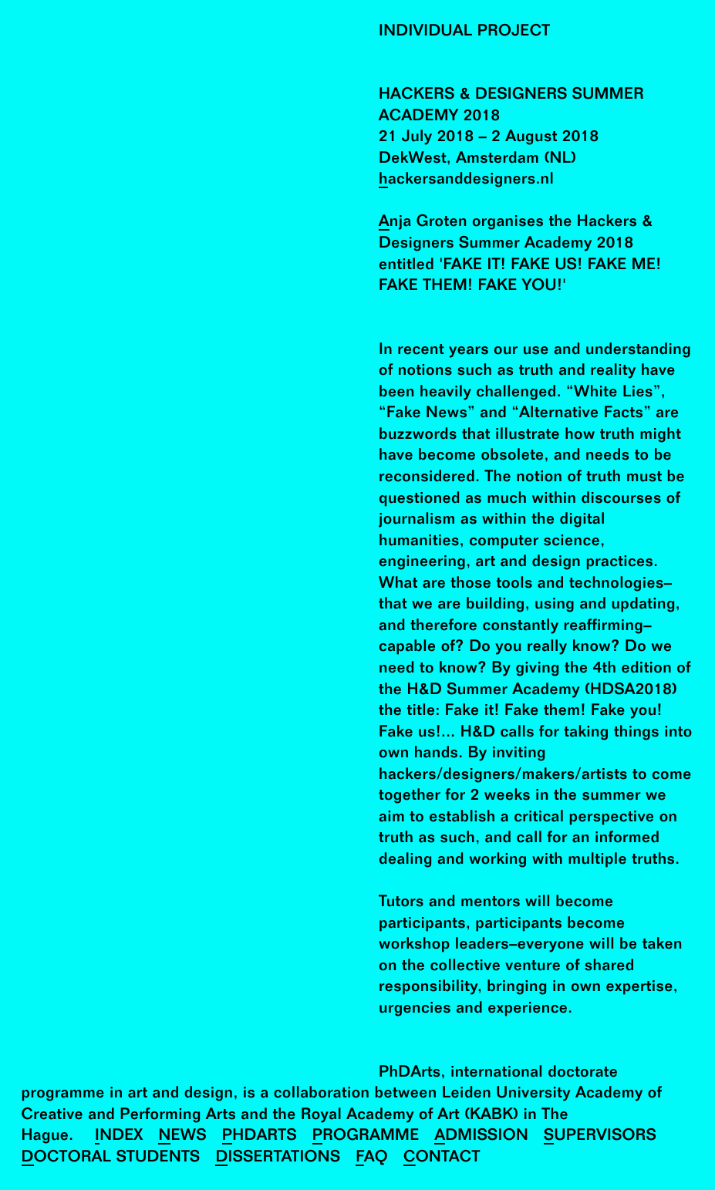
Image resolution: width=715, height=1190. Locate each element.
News (182, 1136)
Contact (442, 1158)
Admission (481, 1136)
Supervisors (600, 1136)
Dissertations (277, 1158)
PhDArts (259, 1136)
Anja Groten (423, 222)
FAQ (372, 1158)
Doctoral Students (111, 1158)
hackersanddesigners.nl (466, 180)
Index (119, 1136)
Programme (366, 1136)
